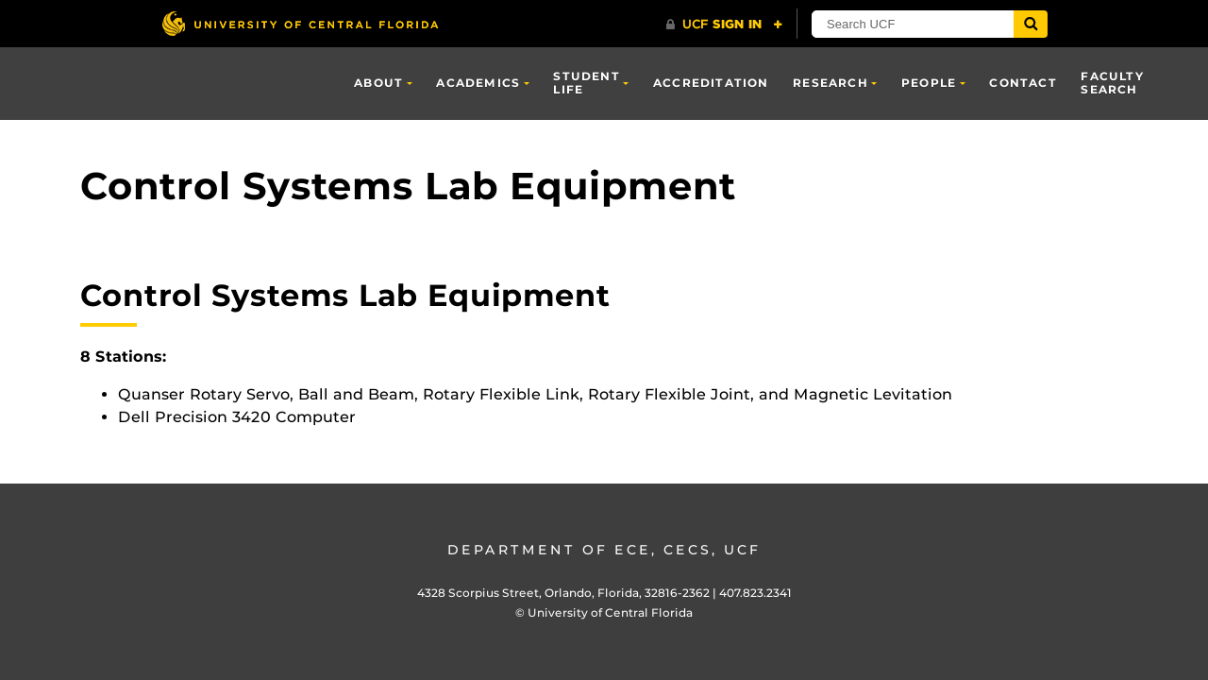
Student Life (586, 82)
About (378, 83)
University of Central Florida (610, 612)
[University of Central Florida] (300, 23)
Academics (478, 83)
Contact (1022, 83)
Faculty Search (1112, 82)
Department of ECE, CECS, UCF (604, 549)
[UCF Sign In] (724, 24)
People (928, 83)
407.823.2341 (755, 593)
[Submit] (1031, 24)
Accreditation (711, 83)
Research (830, 83)
